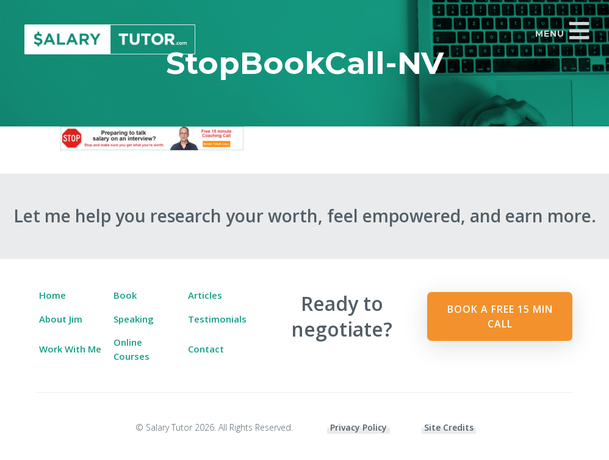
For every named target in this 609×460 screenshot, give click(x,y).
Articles (205, 295)
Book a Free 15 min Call (500, 316)
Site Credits (449, 427)
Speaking (134, 319)
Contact (206, 349)
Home (52, 295)
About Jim (60, 319)
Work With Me (70, 349)
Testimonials (217, 319)
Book (125, 295)
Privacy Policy (358, 427)
